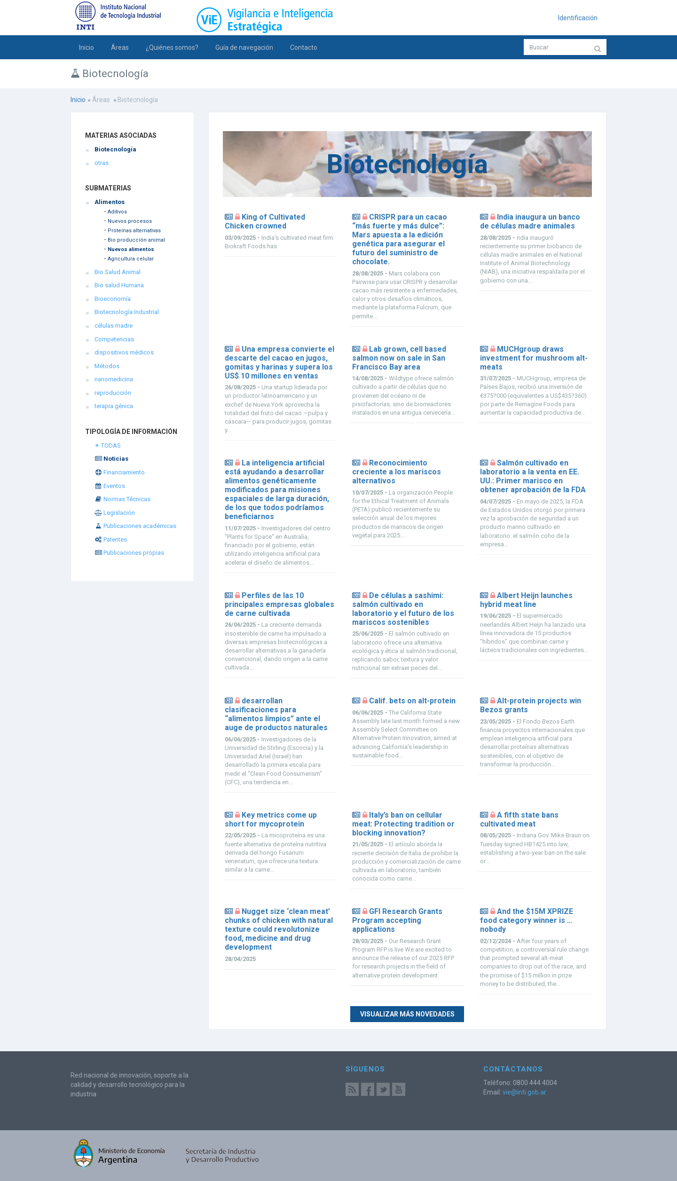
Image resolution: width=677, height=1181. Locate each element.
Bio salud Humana (119, 285)
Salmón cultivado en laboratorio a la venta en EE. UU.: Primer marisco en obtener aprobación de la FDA (533, 476)
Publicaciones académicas (135, 525)
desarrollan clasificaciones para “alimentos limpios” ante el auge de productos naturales (276, 714)
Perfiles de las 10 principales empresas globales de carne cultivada (279, 604)
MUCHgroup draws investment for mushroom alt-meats (534, 358)
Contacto (303, 47)
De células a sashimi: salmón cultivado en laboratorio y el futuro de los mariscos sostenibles (403, 609)
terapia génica (113, 405)
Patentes (110, 539)
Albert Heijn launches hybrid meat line (526, 600)
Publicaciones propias (129, 552)
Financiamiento (119, 472)
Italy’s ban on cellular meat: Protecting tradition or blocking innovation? (403, 824)
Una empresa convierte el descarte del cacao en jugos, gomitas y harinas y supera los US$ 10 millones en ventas (279, 362)
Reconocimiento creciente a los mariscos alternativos (396, 471)
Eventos (109, 485)
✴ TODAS (107, 445)
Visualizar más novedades (407, 1014)
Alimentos (109, 201)
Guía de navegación (244, 47)
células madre (113, 325)
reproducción (112, 392)
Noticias (111, 458)
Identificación (578, 18)
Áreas (120, 47)
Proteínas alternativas (134, 231)
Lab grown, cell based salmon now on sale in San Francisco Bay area (399, 358)
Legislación (114, 512)
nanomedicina (113, 379)
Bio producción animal (136, 240)
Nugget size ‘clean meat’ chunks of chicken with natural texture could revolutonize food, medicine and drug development (279, 929)
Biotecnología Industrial (126, 311)
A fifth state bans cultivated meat (519, 819)
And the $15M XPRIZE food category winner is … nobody (526, 920)
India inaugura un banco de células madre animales (530, 221)
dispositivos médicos (124, 352)
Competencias (114, 339)
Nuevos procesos (130, 221)
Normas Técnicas (122, 499)
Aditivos (117, 212)
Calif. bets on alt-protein (412, 700)
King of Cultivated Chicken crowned (265, 221)
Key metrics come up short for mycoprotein (271, 819)
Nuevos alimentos (131, 249)
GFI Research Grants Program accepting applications (397, 920)
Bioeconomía (112, 298)
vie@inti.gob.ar (524, 1092)
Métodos (106, 366)
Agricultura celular (131, 259)
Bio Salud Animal (117, 272)
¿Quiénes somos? (172, 47)
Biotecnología (115, 149)
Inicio (86, 47)
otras (101, 162)
